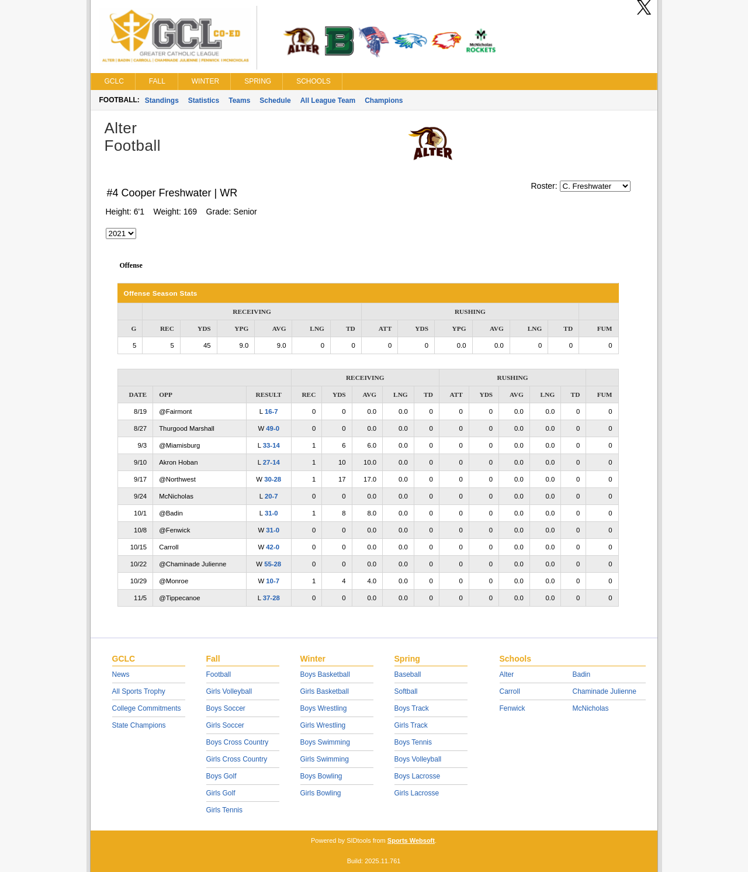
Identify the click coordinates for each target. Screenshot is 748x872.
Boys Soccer (225, 708)
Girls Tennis (224, 810)
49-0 (272, 428)
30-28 (272, 479)
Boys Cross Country (237, 742)
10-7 (272, 580)
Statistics (203, 100)
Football (218, 674)
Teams (239, 100)
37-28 (271, 597)
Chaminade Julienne (604, 691)
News (121, 674)
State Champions (139, 725)
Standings (162, 100)
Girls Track (411, 725)
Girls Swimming (324, 759)
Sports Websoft (411, 840)
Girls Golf (221, 793)
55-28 (272, 564)
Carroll (510, 691)
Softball (406, 691)
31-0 (271, 513)
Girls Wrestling (323, 725)
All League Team (327, 100)
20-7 (271, 496)
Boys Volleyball (418, 759)
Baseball (407, 674)
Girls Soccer (225, 725)
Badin (582, 674)
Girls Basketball (324, 691)
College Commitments (146, 708)
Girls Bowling (320, 793)
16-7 (271, 411)
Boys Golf (221, 776)
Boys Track (411, 708)
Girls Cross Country (237, 759)
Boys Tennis (413, 742)
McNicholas (591, 708)
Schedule (274, 100)
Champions (384, 100)
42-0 (272, 547)
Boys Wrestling (323, 708)
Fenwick (512, 708)
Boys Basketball (325, 674)
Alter (507, 674)
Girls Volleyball (229, 691)
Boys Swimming (325, 742)
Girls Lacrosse (416, 793)
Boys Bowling (321, 776)
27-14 (271, 462)
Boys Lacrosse (417, 776)
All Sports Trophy (138, 691)
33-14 (271, 445)
